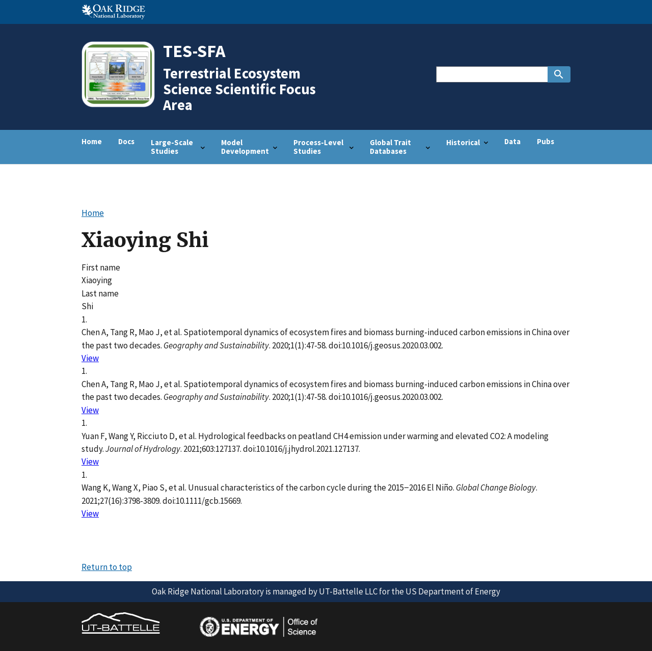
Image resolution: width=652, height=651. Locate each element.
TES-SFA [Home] (194, 51)
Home (92, 141)
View (90, 358)
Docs (126, 141)
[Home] (122, 106)
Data (512, 141)
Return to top (107, 567)
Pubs (545, 141)
